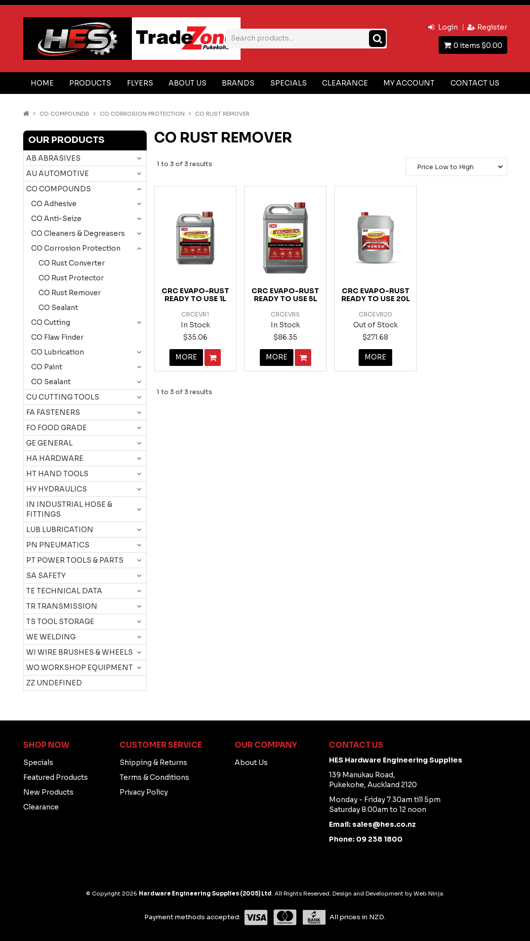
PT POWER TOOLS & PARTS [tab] (74, 560)
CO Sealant (58, 307)
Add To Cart (213, 357)
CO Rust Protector (71, 277)
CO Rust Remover (70, 292)
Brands (238, 83)
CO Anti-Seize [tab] (56, 218)
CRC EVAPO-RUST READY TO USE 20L (375, 294)
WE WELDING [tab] (51, 636)
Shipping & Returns (153, 762)
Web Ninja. (429, 893)
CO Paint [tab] (46, 366)
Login (448, 27)
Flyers (140, 83)
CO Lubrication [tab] (57, 352)
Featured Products (55, 777)
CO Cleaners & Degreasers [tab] (78, 233)
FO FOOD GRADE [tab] (56, 427)
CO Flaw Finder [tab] (57, 337)
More (186, 357)
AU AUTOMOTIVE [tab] (57, 173)
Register (492, 27)
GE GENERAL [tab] (49, 443)
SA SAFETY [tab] (46, 575)
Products (90, 83)
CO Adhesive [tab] (54, 203)
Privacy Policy (144, 792)
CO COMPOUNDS (64, 113)
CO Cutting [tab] (50, 322)
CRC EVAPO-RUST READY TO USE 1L (195, 294)
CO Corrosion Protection (142, 113)
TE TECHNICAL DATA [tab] (64, 590)
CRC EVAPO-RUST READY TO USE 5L (285, 294)
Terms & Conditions (154, 777)
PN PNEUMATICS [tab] (57, 544)
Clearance (345, 83)
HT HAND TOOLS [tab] (57, 473)
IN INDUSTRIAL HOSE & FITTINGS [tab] (69, 509)
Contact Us (474, 83)
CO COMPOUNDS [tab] (58, 188)
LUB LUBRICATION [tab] (59, 529)
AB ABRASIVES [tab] (53, 158)
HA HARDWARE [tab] (54, 458)
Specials (288, 83)
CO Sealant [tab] (51, 381)
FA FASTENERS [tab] (53, 412)
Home (42, 83)
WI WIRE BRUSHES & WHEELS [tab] (79, 652)
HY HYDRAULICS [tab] (56, 489)
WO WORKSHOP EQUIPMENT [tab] (79, 667)
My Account (409, 83)
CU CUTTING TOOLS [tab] (62, 397)
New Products (48, 792)
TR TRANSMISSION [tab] (61, 606)
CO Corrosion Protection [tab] (76, 248)
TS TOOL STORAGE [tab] (60, 621)
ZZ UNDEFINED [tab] (54, 682)
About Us (187, 83)
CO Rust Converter (72, 263)
